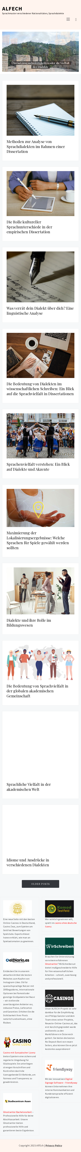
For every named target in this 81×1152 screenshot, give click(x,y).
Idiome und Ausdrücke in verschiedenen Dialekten (28, 862)
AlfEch (12, 8)
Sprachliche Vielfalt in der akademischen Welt (29, 787)
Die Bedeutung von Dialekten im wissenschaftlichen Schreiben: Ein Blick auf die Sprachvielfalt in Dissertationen (40, 388)
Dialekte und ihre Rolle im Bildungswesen (29, 623)
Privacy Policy (54, 1145)
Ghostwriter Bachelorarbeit (17, 1112)
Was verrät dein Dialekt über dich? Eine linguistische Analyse (40, 311)
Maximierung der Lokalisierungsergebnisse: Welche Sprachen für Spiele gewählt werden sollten (38, 540)
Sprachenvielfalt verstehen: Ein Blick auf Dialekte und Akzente (38, 467)
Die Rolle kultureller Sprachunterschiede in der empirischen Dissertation (29, 226)
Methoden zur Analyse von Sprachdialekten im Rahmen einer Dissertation (36, 146)
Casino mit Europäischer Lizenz (19, 1052)
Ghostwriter (51, 963)
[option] (40, 52)
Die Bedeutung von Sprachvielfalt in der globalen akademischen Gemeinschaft (37, 690)
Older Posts (40, 883)
